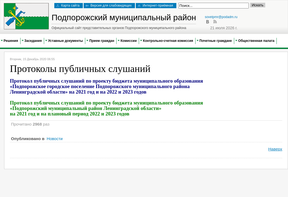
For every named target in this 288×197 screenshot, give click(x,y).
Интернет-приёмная (155, 5)
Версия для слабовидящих (109, 5)
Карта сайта (68, 5)
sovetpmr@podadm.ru (221, 17)
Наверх (275, 149)
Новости (55, 138)
